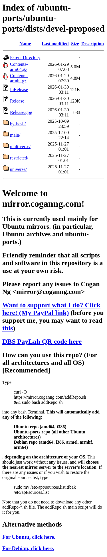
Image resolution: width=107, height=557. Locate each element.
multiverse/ (20, 146)
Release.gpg (21, 112)
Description (92, 43)
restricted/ (19, 157)
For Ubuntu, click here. (28, 537)
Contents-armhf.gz (19, 78)
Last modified (55, 43)
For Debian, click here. (28, 548)
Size (75, 43)
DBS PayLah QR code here (42, 341)
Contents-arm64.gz (19, 67)
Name (25, 43)
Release (17, 101)
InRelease (19, 89)
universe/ (18, 169)
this (7, 328)
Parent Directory (25, 57)
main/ (15, 135)
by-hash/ (18, 123)
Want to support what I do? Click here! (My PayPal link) (51, 308)
